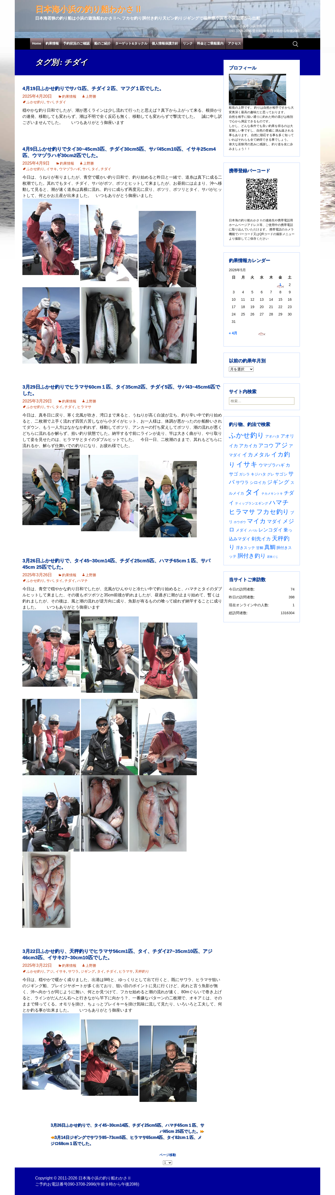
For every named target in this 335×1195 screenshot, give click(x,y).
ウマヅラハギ (69, 169)
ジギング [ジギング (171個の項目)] (278, 482)
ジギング (88, 971)
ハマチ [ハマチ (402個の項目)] (279, 502)
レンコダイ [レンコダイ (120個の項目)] (270, 529)
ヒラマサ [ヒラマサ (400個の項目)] (242, 511)
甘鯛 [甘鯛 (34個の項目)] (259, 548)
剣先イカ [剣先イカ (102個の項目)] (261, 538)
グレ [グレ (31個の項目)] (270, 474)
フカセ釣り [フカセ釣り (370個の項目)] (272, 511)
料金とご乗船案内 (210, 43)
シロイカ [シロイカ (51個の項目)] (258, 482)
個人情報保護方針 (165, 43)
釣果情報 (52, 43)
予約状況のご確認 (76, 43)
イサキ (51, 169)
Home (36, 43)
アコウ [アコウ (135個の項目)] (266, 445)
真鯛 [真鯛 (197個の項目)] (269, 547)
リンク (188, 43)
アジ (49, 971)
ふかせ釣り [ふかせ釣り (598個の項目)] (246, 435)
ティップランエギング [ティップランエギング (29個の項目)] (251, 503)
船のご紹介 (102, 43)
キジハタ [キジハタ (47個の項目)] (258, 474)
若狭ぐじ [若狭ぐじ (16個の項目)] (272, 556)
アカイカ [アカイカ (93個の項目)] (248, 445)
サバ (49, 102)
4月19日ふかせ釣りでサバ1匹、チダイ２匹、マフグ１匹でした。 (93, 88)
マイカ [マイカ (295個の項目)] (256, 521)
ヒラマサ (84, 407)
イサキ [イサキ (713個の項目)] (247, 464)
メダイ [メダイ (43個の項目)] (241, 530)
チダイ (60, 102)
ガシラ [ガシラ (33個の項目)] (244, 474)
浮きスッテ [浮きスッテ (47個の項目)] (245, 547)
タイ (95, 169)
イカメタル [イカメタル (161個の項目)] (256, 454)
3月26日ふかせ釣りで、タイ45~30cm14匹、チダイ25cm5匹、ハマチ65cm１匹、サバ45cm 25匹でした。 (127, 1128)
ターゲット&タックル (131, 43)
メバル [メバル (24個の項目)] (252, 530)
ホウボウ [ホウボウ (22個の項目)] (240, 522)
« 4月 (233, 333)
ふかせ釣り (35, 102)
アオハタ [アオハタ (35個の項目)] (272, 436)
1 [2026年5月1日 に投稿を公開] (280, 285)
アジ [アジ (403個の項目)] (281, 445)
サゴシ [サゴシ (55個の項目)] (281, 474)
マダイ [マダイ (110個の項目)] (274, 521)
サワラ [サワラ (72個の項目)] (242, 482)
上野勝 (91, 96)
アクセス (234, 43)
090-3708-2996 (81, 1184)
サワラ (73, 971)
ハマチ (82, 581)
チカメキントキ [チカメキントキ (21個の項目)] (272, 493)
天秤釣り (142, 971)
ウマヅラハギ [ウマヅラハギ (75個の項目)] (272, 465)
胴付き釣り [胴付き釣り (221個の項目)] (252, 556)
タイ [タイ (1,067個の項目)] (252, 492)
